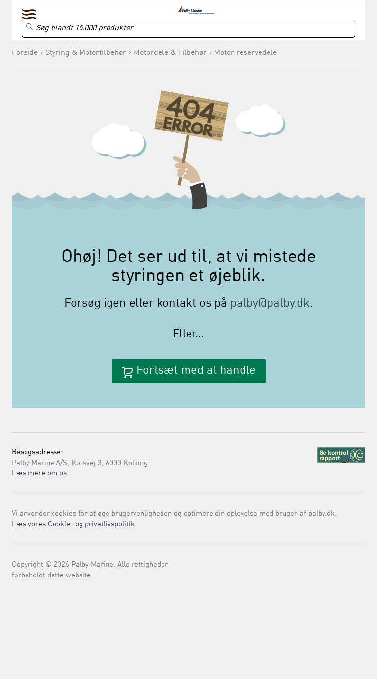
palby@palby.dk (270, 304)
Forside (25, 53)
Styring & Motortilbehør (85, 53)
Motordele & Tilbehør (170, 53)
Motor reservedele (245, 53)
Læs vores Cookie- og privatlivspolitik (73, 524)
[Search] (188, 29)
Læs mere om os (39, 473)
